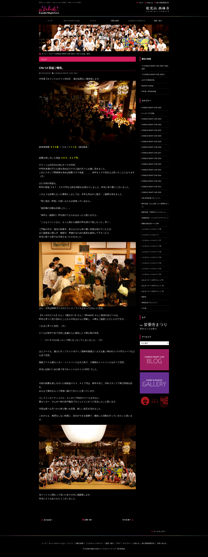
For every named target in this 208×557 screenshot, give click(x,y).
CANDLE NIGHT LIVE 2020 (151, 136)
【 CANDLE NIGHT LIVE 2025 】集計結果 (155, 67)
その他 (144, 308)
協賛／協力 (158, 21)
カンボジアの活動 (148, 113)
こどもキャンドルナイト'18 (151, 229)
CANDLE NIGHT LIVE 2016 (151, 158)
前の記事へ (47, 520)
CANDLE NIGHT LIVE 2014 (65, 54)
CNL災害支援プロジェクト (151, 198)
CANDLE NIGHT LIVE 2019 (151, 142)
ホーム (44, 54)
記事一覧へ (87, 520)
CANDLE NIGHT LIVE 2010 (151, 192)
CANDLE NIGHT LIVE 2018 (151, 147)
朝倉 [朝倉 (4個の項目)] (141, 325)
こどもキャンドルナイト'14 (151, 257)
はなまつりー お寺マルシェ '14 (153, 286)
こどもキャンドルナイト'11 (151, 274)
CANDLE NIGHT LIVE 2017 (151, 153)
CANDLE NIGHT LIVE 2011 (151, 187)
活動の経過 (115, 21)
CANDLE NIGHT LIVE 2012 (151, 181)
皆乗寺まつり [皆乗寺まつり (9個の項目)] (155, 324)
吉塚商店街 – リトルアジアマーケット (155, 218)
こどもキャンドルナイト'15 (151, 252)
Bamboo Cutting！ (148, 86)
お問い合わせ (161, 543)
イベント (93, 21)
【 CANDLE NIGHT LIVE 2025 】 (153, 74)
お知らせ (150, 3)
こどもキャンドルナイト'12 (151, 269)
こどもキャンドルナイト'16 (151, 246)
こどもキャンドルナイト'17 (151, 240)
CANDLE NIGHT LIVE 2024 (151, 119)
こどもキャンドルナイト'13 (151, 263)
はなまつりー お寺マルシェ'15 (152, 280)
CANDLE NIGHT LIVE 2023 (151, 125)
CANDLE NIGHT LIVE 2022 (151, 130)
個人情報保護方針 (162, 3)
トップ (49, 21)
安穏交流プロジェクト (149, 302)
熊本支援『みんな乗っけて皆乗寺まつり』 (155, 205)
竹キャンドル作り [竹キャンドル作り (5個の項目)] (148, 329)
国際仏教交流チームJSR (150, 223)
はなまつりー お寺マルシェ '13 (153, 291)
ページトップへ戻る (158, 531)
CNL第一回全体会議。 (149, 91)
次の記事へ (128, 520)
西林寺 (144, 297)
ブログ (140, 3)
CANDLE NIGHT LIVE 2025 (151, 108)
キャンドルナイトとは (71, 21)
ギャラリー (127, 543)
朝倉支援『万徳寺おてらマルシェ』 (154, 212)
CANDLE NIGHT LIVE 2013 (151, 175)
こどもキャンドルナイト (136, 21)
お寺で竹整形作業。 (149, 80)
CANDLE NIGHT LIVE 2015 (151, 164)
